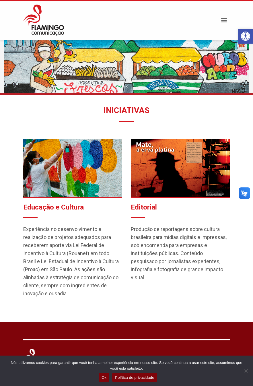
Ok (104, 377)
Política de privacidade (134, 377)
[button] (245, 36)
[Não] (246, 371)
